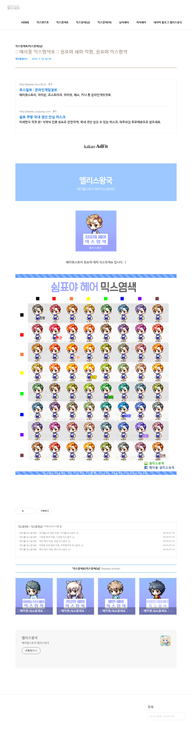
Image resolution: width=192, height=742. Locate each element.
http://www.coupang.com (35, 111)
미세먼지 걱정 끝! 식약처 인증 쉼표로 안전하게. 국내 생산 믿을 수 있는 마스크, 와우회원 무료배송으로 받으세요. (90, 122)
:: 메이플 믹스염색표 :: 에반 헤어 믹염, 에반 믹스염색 (42, 541)
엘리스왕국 (30, 638)
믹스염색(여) (105, 22)
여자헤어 (141, 22)
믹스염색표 (62, 22)
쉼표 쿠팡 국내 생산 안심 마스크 (42, 117)
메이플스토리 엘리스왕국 (35, 643)
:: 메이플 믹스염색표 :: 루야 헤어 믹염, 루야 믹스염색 (42, 549)
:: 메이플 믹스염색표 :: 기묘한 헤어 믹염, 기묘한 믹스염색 (44, 537)
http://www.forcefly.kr (32, 84)
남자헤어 (124, 22)
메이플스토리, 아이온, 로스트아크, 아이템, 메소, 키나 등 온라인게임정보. (65, 95)
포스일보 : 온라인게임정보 (38, 90)
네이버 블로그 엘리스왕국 (168, 22)
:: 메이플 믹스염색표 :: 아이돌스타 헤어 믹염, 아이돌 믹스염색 (46, 533)
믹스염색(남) (83, 22)
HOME (25, 22)
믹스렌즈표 (43, 22)
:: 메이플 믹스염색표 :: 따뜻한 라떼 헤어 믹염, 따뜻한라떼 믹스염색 (48, 545)
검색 (181, 716)
